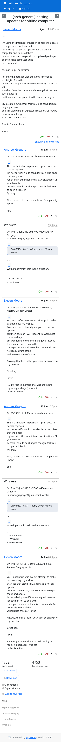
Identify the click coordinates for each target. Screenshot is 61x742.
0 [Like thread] (42, 136)
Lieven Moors (12, 29)
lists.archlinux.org (20, 3)
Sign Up (24, 8)
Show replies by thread (47, 141)
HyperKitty (31, 737)
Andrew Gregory (15, 149)
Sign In (9, 8)
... (9, 162)
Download (10, 677)
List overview (9, 670)
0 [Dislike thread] (48, 136)
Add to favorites (12, 693)
